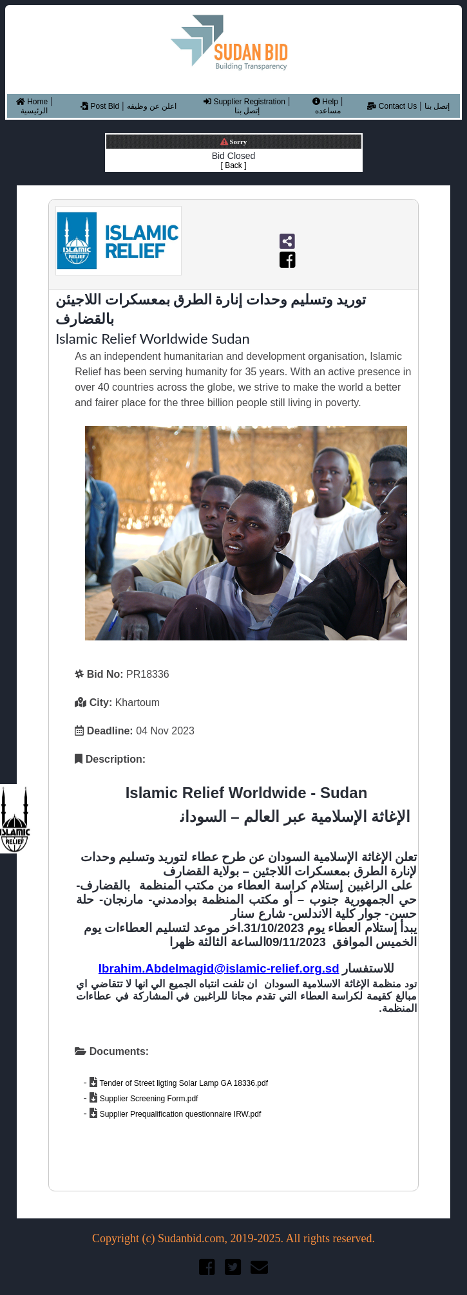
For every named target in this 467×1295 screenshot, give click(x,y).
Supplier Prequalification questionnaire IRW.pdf (179, 1114)
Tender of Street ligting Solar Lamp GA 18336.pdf (182, 1083)
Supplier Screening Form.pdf (147, 1098)
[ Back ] (233, 165)
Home (32, 101)
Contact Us (392, 106)
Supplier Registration (244, 101)
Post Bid (100, 106)
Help (325, 101)
